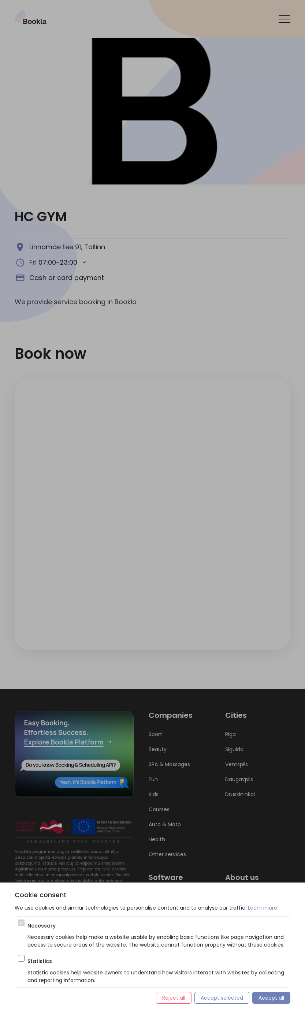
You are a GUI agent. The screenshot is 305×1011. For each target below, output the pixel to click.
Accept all (271, 997)
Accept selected (222, 997)
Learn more (262, 907)
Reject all (173, 997)
